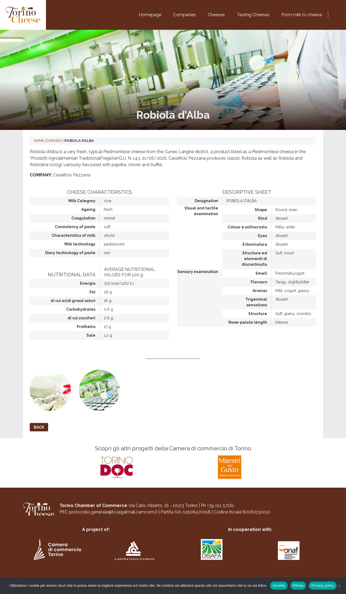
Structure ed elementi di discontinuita (254, 259)
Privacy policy (322, 585)
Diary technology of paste (70, 253)
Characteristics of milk (73, 235)
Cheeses (216, 14)
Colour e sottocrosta (247, 227)
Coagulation (83, 218)
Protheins (86, 326)
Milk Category (81, 201)
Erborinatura (254, 244)
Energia (87, 283)
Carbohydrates (80, 309)
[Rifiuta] (339, 585)
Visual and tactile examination (201, 211)
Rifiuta (298, 585)
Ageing (88, 209)
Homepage (150, 14)
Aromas (259, 290)
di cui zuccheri (81, 318)
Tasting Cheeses (253, 14)
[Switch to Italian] (332, 13)
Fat (92, 292)
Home (39, 141)
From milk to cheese (301, 14)
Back (39, 427)
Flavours (259, 282)
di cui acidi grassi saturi (73, 300)
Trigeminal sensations (256, 302)
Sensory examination (197, 272)
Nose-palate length (247, 322)
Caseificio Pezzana (71, 175)
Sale (90, 335)
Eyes (262, 236)
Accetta (279, 585)
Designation (206, 201)
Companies (184, 14)
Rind (262, 218)
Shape (261, 210)
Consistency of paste (75, 227)
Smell (261, 273)
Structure (257, 313)
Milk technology (79, 244)
